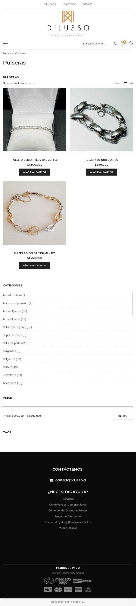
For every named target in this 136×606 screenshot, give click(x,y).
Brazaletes (9, 375)
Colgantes (9, 359)
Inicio (7, 53)
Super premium (12, 335)
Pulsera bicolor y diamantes (34, 253)
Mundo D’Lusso (68, 526)
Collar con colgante (14, 327)
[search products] (116, 43)
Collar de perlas (12, 343)
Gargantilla (9, 351)
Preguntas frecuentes (68, 515)
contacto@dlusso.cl (71, 479)
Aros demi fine (12, 295)
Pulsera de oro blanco (101, 159)
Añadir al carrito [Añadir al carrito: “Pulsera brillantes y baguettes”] (34, 172)
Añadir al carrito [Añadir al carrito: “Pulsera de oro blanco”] (101, 172)
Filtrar (123, 415)
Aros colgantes (12, 311)
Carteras (8, 367)
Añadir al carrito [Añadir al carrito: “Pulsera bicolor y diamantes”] (34, 265)
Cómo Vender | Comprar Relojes (68, 510)
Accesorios (10, 383)
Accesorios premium (15, 303)
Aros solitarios (11, 319)
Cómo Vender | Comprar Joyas (68, 505)
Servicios (68, 499)
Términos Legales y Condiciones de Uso (68, 521)
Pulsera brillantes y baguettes (34, 159)
